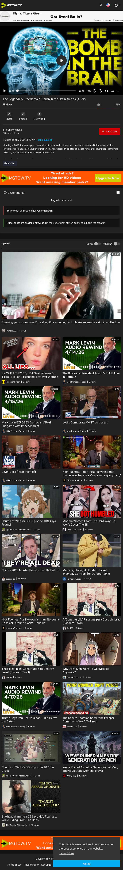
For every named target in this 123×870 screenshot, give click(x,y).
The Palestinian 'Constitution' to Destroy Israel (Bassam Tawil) (28, 670)
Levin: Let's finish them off (19, 471)
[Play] (4, 91)
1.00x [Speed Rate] (89, 91)
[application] (61, 60)
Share (9, 116)
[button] (108, 5)
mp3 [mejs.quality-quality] (112, 91)
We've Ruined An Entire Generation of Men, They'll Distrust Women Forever (90, 768)
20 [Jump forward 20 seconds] (100, 91)
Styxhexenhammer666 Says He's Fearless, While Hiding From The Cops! (29, 818)
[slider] (46, 90)
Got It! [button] (86, 863)
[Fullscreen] (118, 91)
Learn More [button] (66, 853)
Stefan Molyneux (12, 129)
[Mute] (106, 91)
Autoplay (108, 243)
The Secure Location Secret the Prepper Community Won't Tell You (88, 719)
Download (39, 116)
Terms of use (14, 864)
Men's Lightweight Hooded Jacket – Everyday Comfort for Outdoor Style (86, 571)
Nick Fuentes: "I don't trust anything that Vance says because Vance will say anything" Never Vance (92, 475)
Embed (23, 116)
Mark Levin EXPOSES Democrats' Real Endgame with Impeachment (26, 424)
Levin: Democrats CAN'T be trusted (85, 422)
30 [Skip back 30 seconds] (94, 91)
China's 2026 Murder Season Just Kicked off (31, 570)
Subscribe (109, 131)
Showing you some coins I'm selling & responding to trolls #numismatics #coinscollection (61, 322)
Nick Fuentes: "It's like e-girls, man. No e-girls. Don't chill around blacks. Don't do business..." (31, 623)
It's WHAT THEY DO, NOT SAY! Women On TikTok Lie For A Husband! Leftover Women (30, 375)
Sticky (89, 243)
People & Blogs (44, 139)
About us (46, 864)
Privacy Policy (31, 864)
